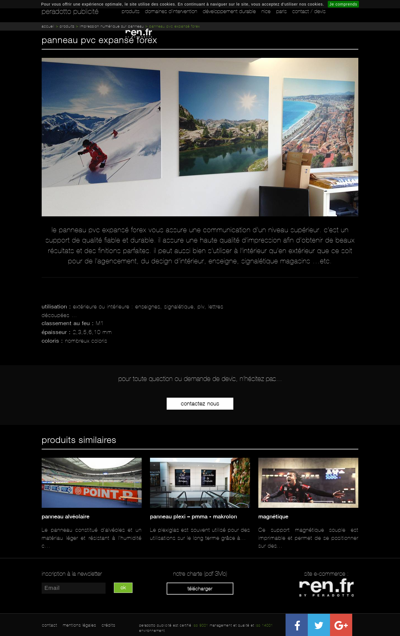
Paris (281, 11)
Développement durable (229, 11)
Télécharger (200, 589)
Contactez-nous (200, 403)
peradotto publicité (70, 11)
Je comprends (343, 4)
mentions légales (79, 625)
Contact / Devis (309, 11)
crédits (108, 625)
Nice (266, 11)
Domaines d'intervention (171, 11)
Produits (130, 11)
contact (49, 625)
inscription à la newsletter (72, 573)
